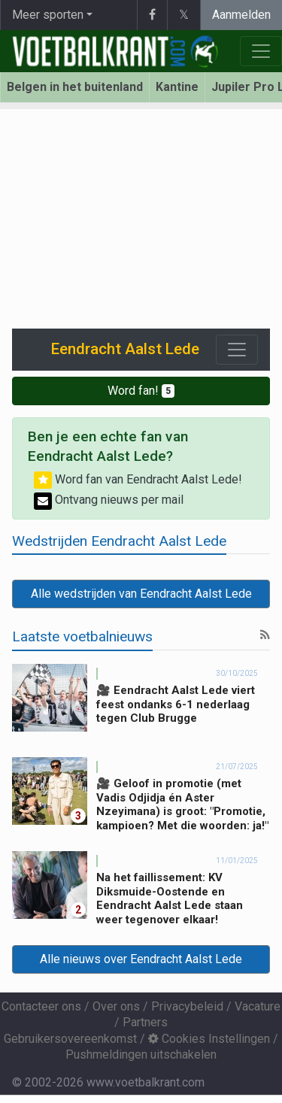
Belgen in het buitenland (75, 87)
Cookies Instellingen (209, 1039)
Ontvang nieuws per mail (108, 499)
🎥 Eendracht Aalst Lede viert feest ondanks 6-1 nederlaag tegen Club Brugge (175, 704)
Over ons (116, 1006)
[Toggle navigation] (237, 350)
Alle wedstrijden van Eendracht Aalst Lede (141, 593)
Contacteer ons (41, 1006)
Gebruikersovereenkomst (70, 1039)
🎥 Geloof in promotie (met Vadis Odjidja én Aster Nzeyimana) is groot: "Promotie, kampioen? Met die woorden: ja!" (182, 804)
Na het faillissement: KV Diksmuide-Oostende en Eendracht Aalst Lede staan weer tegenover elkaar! (169, 898)
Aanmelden (241, 15)
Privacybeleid (187, 1006)
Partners (145, 1022)
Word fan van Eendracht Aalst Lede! (138, 479)
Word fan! (141, 390)
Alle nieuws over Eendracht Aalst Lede (141, 959)
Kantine (177, 87)
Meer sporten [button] (47, 15)
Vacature (257, 1006)
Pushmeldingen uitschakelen (141, 1054)
